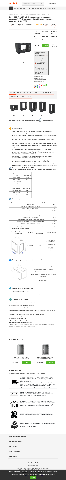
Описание (12, 92)
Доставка (31, 8)
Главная (11, 14)
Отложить (54, 45)
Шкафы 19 (16, 14)
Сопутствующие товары (47, 92)
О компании (43, 8)
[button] (11, 8)
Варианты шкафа (14, 96)
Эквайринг (36, 81)
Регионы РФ (42, 62)
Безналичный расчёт (38, 78)
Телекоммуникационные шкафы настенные (30, 14)
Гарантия (29, 96)
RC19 (12, 25)
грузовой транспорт (43, 58)
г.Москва (42, 55)
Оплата (37, 8)
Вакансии (54, 8)
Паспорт (29, 92)
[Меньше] (35, 45)
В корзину (45, 45)
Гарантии (25, 8)
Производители (18, 8)
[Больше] (38, 45)
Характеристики (21, 92)
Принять (33, 477)
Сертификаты (36, 92)
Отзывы (22, 96)
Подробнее (52, 474)
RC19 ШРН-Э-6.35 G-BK (47, 14)
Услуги (49, 8)
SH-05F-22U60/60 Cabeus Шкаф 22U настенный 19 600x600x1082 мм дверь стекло (45, 359)
